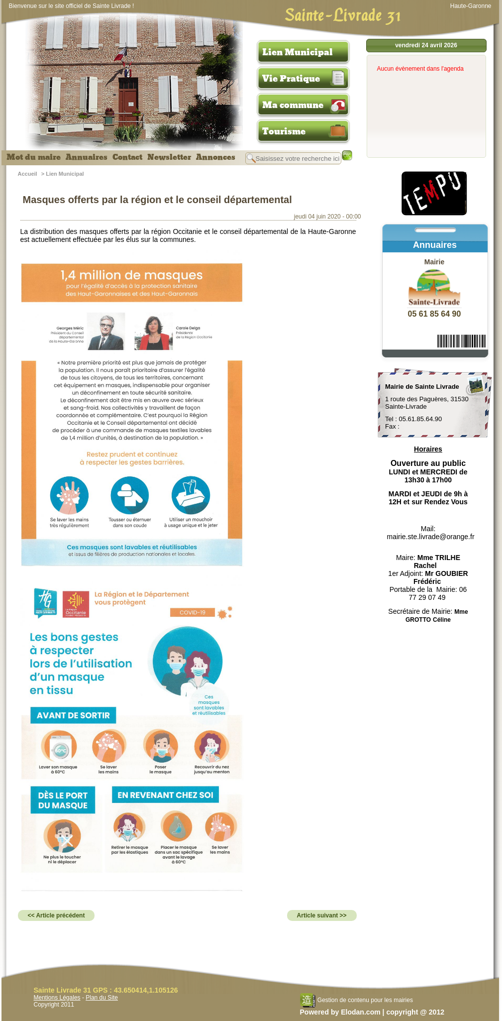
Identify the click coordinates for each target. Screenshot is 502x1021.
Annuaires (86, 157)
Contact (127, 157)
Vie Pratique (291, 79)
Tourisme (283, 131)
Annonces (215, 157)
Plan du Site (102, 997)
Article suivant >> (322, 915)
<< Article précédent (56, 915)
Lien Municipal (297, 52)
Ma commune (292, 105)
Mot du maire (33, 157)
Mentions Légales (57, 997)
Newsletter (169, 157)
